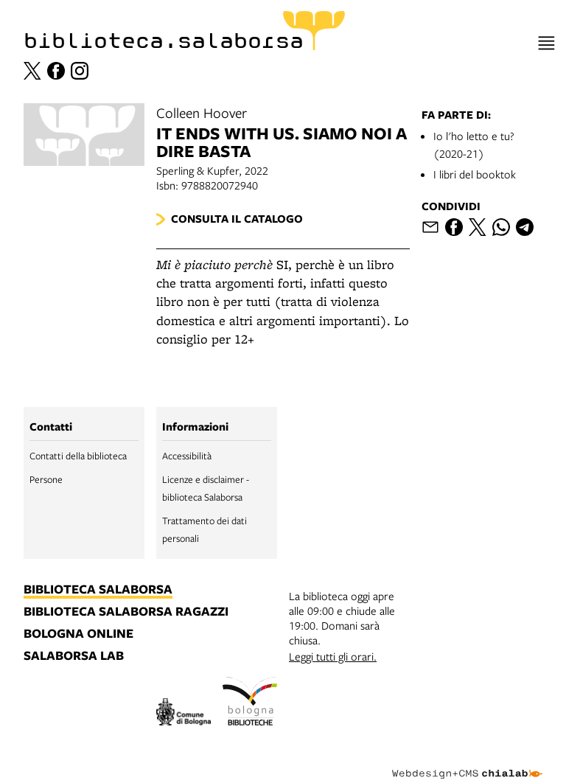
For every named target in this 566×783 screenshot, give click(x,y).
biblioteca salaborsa (98, 589)
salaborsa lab (74, 656)
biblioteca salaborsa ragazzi (126, 612)
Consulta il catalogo (237, 218)
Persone (46, 479)
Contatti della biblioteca (78, 455)
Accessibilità (187, 455)
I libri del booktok (474, 174)
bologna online (78, 634)
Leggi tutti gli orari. (333, 656)
